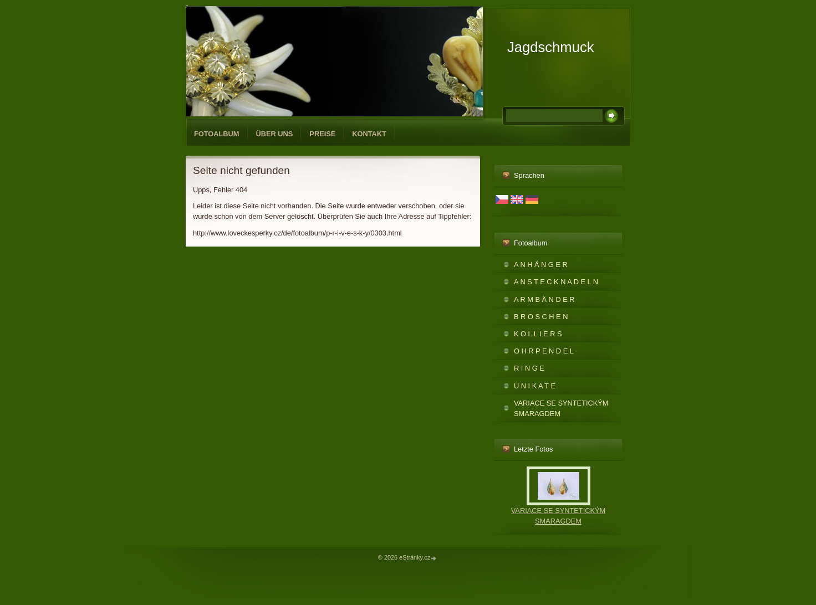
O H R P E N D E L (544, 351)
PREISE (322, 134)
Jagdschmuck (550, 47)
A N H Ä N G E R (541, 264)
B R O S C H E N (541, 316)
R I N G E (529, 368)
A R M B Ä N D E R (544, 299)
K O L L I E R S (538, 334)
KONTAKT (369, 134)
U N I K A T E (534, 386)
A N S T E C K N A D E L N (556, 282)
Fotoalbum (216, 134)
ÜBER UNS (274, 134)
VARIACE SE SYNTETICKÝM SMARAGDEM (561, 408)
